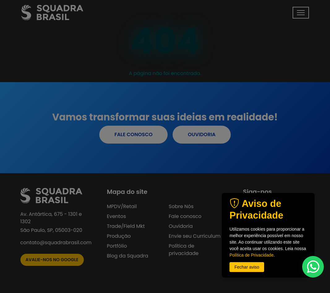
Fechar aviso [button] (246, 267)
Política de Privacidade (251, 255)
